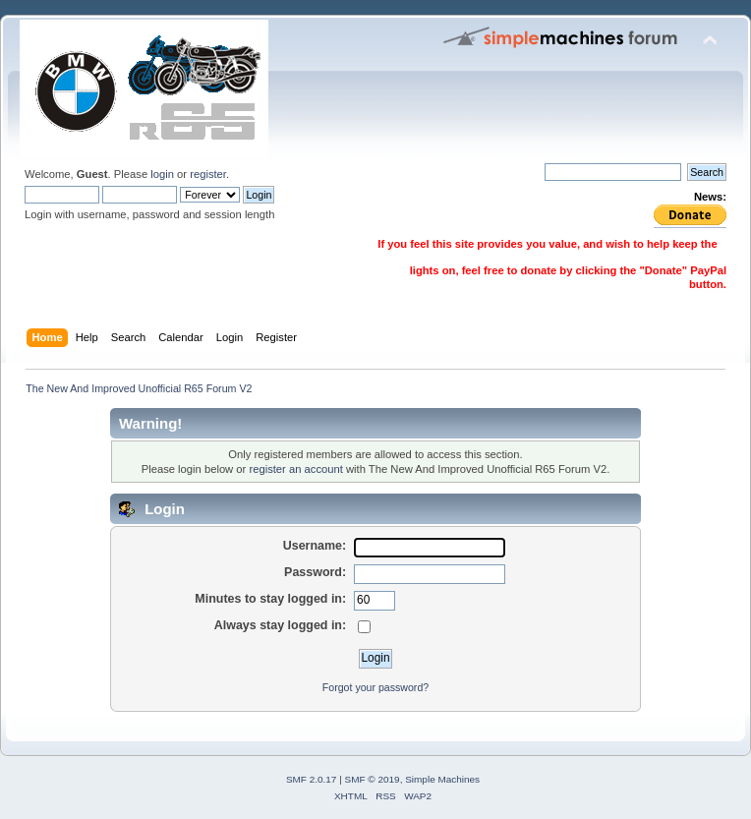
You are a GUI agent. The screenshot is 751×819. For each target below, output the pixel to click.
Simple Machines (442, 779)
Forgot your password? (375, 687)
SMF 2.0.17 (311, 779)
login (162, 174)
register (208, 174)
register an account (295, 469)
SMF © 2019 (372, 779)
